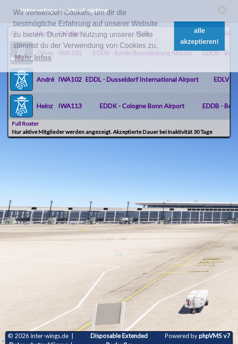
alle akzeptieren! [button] (199, 36)
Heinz (45, 106)
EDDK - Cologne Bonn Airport (142, 106)
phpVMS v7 (214, 335)
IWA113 (70, 106)
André (45, 79)
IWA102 (70, 79)
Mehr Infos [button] (33, 58)
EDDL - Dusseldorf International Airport (142, 79)
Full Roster (25, 123)
